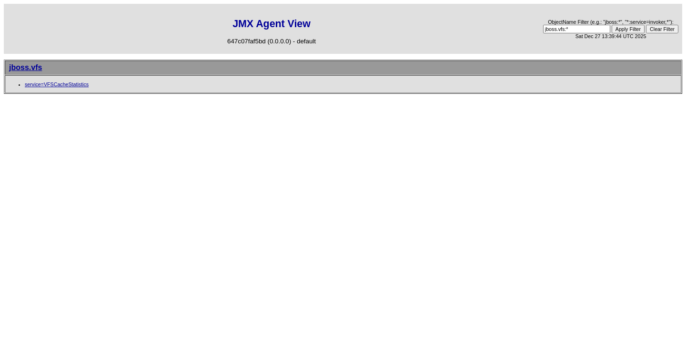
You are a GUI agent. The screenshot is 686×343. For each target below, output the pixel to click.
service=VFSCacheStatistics (57, 84)
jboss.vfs (25, 67)
